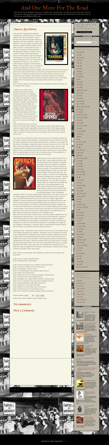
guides (78, 161)
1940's (78, 65)
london (78, 182)
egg (77, 136)
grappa (78, 155)
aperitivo (29, 298)
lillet (77, 177)
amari (19, 298)
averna (78, 98)
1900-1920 (79, 57)
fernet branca (79, 142)
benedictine (79, 103)
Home (41, 390)
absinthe (78, 84)
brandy (78, 112)
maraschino (79, 185)
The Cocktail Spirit (81, 299)
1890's (78, 55)
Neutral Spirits (88, 334)
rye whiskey (79, 223)
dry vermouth (79, 131)
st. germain (79, 242)
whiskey (78, 261)
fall (77, 139)
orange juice (79, 196)
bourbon (78, 109)
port (77, 209)
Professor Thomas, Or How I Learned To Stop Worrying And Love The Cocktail (86, 369)
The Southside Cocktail (90, 323)
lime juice (78, 180)
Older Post (66, 390)
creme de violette (80, 125)
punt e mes (79, 212)
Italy (77, 79)
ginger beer (79, 150)
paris (77, 201)
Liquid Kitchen (80, 291)
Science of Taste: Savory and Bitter (88, 417)
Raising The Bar (80, 294)
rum (77, 220)
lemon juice (79, 174)
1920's (78, 60)
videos (78, 256)
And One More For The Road (54, 7)
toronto (78, 250)
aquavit (78, 95)
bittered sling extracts (82, 106)
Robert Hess (79, 297)
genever (78, 144)
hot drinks (79, 169)
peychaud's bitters (81, 207)
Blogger (65, 441)
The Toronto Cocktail (89, 380)
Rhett (21, 295)
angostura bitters (80, 90)
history (78, 163)
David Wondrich (80, 283)
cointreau (78, 123)
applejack (79, 93)
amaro (24, 298)
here (14, 120)
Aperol (35, 298)
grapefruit (78, 152)
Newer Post (15, 390)
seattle (78, 237)
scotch (78, 231)
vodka (78, 258)
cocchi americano (81, 117)
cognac (78, 120)
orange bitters (80, 193)
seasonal (78, 234)
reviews (78, 218)
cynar (45, 298)
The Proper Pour (80, 302)
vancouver (79, 253)
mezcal (78, 188)
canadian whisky (80, 114)
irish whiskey (79, 171)
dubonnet (78, 133)
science (78, 229)
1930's (78, 63)
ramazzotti (79, 215)
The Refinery (27, 224)
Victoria (78, 82)
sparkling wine (80, 239)
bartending (79, 101)
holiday (78, 166)
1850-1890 (79, 52)
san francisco (79, 226)
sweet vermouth (80, 245)
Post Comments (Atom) (45, 396)
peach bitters (79, 204)
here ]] (35, 261)
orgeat (78, 199)
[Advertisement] (40, 372)
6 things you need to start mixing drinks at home (89, 393)
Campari (40, 298)
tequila (78, 248)
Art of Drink (79, 280)
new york (78, 191)
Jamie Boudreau (80, 288)
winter (78, 264)
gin (77, 147)
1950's (78, 68)
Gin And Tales (80, 286)
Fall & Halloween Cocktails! (88, 346)
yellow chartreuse (81, 267)
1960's (78, 71)
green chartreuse (80, 158)
